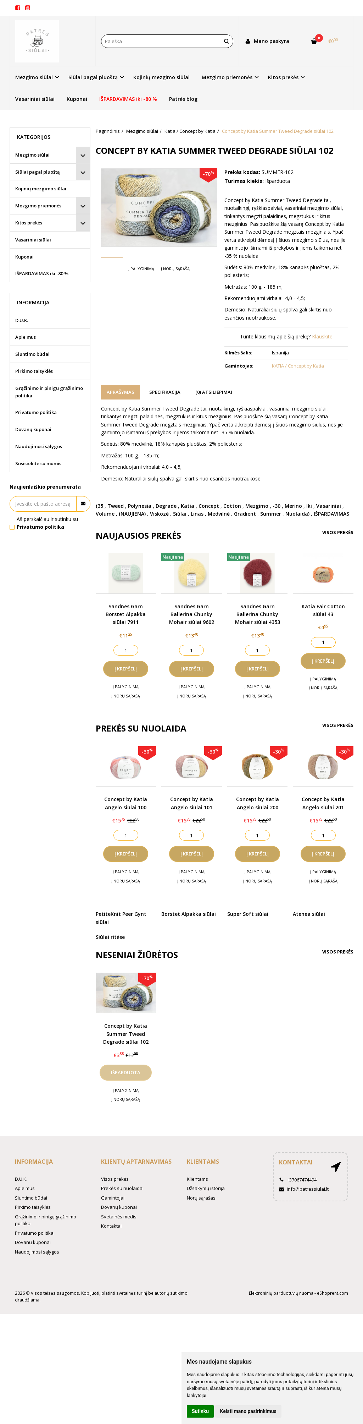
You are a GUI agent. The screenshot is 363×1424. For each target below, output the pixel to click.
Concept (209, 505)
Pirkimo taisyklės (34, 371)
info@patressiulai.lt (304, 1189)
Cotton (232, 505)
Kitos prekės (28, 222)
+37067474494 (298, 1179)
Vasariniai (328, 505)
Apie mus (25, 337)
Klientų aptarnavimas (136, 1161)
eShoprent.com (332, 1293)
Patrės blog (183, 99)
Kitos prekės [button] (283, 77)
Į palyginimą (141, 290)
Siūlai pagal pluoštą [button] (93, 77)
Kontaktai (111, 1226)
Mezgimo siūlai (32, 155)
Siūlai (179, 513)
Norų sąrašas (201, 1198)
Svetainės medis (118, 1216)
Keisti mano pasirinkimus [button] (248, 1411)
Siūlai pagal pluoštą (37, 172)
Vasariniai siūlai (35, 99)
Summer (270, 513)
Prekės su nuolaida (122, 1188)
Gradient (245, 513)
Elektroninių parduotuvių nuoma (281, 1293)
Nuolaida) (297, 513)
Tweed (115, 505)
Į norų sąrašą (175, 290)
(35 (99, 505)
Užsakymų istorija (206, 1188)
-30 (276, 505)
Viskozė (159, 513)
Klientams (203, 1161)
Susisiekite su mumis (38, 463)
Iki (309, 505)
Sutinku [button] (200, 1411)
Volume (105, 513)
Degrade (166, 505)
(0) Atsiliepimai (213, 392)
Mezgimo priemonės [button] (227, 77)
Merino (293, 505)
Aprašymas (120, 392)
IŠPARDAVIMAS (331, 513)
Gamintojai (112, 1198)
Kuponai (77, 99)
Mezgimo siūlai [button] (34, 77)
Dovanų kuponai (33, 429)
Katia (187, 505)
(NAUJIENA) (132, 513)
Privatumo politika (36, 412)
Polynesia (139, 505)
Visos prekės (337, 532)
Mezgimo (256, 505)
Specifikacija (164, 392)
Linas (197, 513)
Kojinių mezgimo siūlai (161, 77)
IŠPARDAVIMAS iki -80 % (128, 99)
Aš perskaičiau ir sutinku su (47, 523)
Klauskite (322, 336)
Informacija (34, 1161)
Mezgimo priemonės (38, 205)
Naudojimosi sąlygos (38, 446)
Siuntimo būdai (32, 354)
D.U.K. (21, 320)
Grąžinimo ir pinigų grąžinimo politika (49, 392)
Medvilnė (219, 513)
